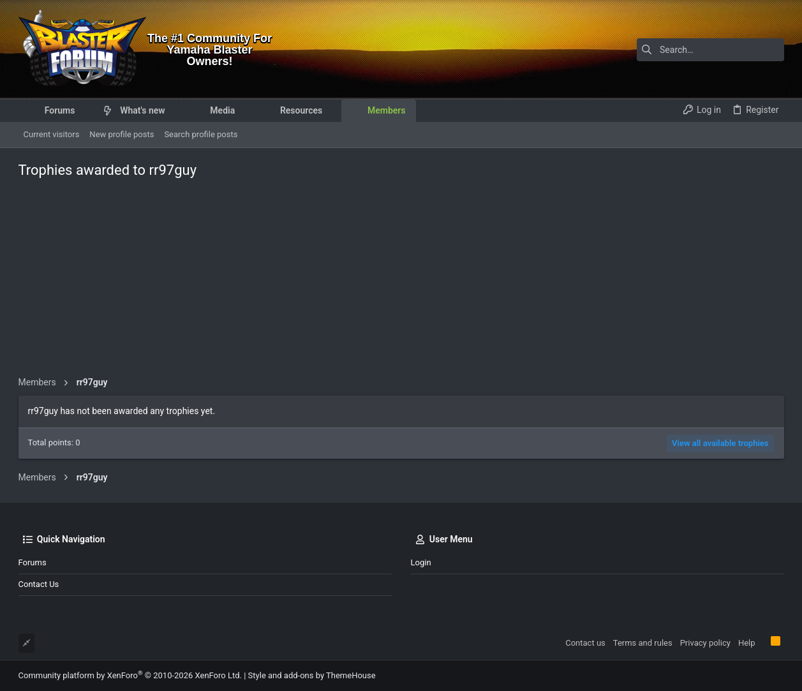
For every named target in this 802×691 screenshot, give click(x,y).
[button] (84, 110)
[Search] (704, 49)
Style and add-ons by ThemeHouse (312, 675)
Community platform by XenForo (130, 675)
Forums (33, 562)
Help (746, 643)
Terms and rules (642, 643)
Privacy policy (705, 643)
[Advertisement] (401, 280)
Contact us (39, 584)
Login (421, 562)
